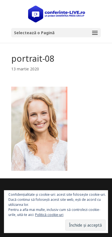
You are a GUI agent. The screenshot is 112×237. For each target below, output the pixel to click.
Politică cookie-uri (49, 214)
